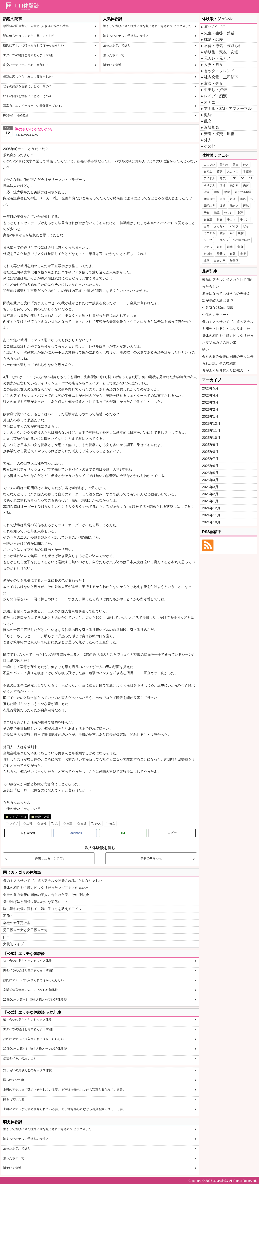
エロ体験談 (220, 1180)
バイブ (234, 226)
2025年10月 (211, 438)
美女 (246, 185)
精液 (222, 233)
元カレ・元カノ (217, 58)
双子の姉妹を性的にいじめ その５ (27, 86)
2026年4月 (210, 395)
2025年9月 (210, 445)
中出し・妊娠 (215, 90)
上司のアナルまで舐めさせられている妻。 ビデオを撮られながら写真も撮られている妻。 (64, 1089)
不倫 (206, 212)
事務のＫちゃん (151, 858)
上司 (29, 823)
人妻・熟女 (213, 64)
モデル (224, 178)
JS (250, 178)
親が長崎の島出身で (217, 301)
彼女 (112, 823)
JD (234, 178)
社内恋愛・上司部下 (221, 77)
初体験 (208, 253)
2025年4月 (210, 480)
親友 (219, 219)
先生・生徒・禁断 (219, 33)
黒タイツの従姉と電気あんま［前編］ (29, 55)
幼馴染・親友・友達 (221, 52)
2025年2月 (210, 494)
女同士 (208, 171)
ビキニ (247, 226)
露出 (235, 164)
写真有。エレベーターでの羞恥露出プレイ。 (33, 105)
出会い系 (219, 260)
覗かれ (224, 164)
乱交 (208, 121)
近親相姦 (211, 127)
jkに (6, 937)
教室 (227, 192)
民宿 (222, 198)
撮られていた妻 (13, 1080)
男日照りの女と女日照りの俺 (25, 930)
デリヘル (222, 240)
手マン (244, 219)
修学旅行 (209, 198)
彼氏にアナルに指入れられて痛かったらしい (33, 45)
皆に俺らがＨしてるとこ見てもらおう (29, 35)
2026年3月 (210, 402)
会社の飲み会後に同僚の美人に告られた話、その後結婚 (46, 895)
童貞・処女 (213, 83)
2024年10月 (211, 522)
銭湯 (233, 198)
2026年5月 (210, 388)
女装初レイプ (13, 944)
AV (231, 233)
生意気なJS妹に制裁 (217, 308)
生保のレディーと (215, 315)
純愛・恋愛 (42, 816)
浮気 (246, 205)
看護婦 (247, 171)
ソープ (208, 240)
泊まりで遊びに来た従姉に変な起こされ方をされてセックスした (147, 26)
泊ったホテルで (113, 55)
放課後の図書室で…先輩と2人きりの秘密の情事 (36, 26)
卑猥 (243, 253)
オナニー (211, 102)
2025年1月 (210, 501)
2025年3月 (210, 487)
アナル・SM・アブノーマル (228, 108)
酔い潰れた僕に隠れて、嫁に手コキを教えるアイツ (42, 909)
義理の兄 (209, 205)
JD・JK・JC (214, 27)
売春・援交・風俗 (219, 134)
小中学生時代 (241, 240)
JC (242, 178)
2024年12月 (211, 508)
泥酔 (208, 115)
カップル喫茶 (243, 192)
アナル (208, 246)
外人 (98, 823)
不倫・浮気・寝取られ (223, 46)
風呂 (243, 198)
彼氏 (222, 205)
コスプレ (209, 164)
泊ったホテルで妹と (116, 45)
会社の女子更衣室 (16, 923)
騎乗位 (221, 253)
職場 (206, 192)
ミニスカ (209, 233)
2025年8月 (210, 452)
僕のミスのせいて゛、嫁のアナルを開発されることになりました (52, 881)
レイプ (13, 823)
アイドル (209, 178)
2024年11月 (211, 515)
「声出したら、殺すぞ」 (49, 858)
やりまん (209, 185)
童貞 (240, 246)
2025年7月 (210, 459)
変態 (219, 171)
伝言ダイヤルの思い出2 (19, 1058)
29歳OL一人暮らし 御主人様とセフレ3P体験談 (35, 999)
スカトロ (232, 171)
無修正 (234, 260)
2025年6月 (210, 466)
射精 (206, 226)
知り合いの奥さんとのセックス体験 (27, 960)
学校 (217, 192)
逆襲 (233, 253)
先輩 (69, 823)
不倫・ (8, 916)
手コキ (231, 219)
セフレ (228, 212)
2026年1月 (210, 416)
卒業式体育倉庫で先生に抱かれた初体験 (30, 989)
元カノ (234, 205)
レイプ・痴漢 (17, 816)
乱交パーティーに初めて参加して (26, 64)
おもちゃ (219, 226)
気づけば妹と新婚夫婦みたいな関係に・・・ (37, 902)
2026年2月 (210, 409)
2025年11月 (211, 431)
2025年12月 (211, 423)
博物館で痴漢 (112, 64)
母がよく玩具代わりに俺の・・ (226, 370)
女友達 (208, 219)
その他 (209, 146)
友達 (83, 823)
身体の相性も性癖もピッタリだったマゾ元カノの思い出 (46, 888)
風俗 (241, 233)
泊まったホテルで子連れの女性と (126, 35)
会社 (43, 823)
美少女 (234, 185)
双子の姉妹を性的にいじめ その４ (27, 96)
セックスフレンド (219, 71)
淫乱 (222, 185)
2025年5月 (210, 473)
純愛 (206, 260)
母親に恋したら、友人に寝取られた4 (28, 76)
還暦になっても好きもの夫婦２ (226, 293)
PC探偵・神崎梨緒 (16, 115)
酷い (205, 349)
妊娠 (219, 246)
